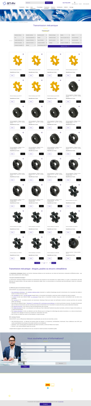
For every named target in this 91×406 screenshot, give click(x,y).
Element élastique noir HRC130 (53, 226)
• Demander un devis (31, 392)
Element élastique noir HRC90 (15, 226)
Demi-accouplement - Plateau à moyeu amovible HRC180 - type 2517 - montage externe (17, 148)
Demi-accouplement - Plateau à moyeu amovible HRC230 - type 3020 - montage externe (36, 148)
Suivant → (54, 262)
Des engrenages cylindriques (18, 292)
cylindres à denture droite (33, 292)
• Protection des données (14, 387)
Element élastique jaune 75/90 (34, 95)
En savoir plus (60, 401)
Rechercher (48, 2)
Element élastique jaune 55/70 (71, 69)
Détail (12, 75)
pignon (14, 297)
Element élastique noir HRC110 (34, 226)
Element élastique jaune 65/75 (15, 95)
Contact (22, 75)
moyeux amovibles (18, 311)
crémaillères (16, 295)
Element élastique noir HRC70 (71, 200)
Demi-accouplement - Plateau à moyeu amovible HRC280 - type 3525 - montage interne (54, 200)
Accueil (10, 22)
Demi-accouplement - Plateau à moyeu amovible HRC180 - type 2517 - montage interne (17, 200)
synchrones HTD (37, 303)
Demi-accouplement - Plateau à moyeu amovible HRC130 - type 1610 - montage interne (54, 174)
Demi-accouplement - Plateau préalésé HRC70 (73, 253)
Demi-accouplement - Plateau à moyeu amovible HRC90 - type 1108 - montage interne (17, 174)
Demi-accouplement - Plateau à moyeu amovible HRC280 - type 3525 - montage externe (54, 148)
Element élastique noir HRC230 (34, 252)
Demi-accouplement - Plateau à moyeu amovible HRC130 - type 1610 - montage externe (54, 122)
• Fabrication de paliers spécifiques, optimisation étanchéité (34, 382)
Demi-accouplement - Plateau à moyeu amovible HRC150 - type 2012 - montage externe (73, 122)
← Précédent (37, 262)
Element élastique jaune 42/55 (34, 69)
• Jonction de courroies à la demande (34, 387)
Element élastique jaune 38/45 (15, 69)
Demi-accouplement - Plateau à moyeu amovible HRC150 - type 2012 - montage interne (73, 174)
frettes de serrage (18, 308)
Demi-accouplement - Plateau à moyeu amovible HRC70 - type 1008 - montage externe (73, 96)
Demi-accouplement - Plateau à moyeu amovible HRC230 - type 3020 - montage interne (36, 200)
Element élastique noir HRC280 (53, 252)
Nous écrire (75, 389)
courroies (16, 300)
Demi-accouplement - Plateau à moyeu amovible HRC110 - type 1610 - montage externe (36, 122)
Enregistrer (45, 404)
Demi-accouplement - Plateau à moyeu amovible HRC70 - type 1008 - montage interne (73, 148)
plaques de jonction (18, 306)
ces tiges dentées (27, 295)
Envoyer (25, 366)
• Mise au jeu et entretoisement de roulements (34, 385)
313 (50, 262)
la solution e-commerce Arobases (29, 396)
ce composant (34, 297)
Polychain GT (30, 303)
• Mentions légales (13, 383)
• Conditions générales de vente (16, 385)
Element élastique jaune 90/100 (53, 95)
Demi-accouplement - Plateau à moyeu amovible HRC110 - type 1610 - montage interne (36, 174)
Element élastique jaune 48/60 (53, 69)
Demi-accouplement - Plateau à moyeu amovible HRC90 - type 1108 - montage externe (17, 122)
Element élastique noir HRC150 (71, 226)
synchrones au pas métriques (48, 303)
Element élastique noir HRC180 (16, 252)
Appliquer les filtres (64, 46)
